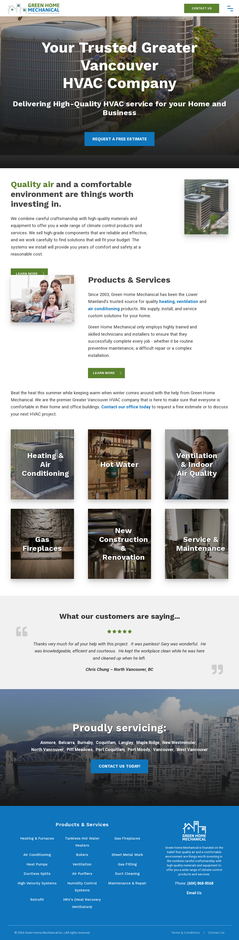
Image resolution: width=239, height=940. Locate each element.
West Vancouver (192, 749)
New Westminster (179, 742)
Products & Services (129, 280)
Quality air (32, 184)
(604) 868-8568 (200, 883)
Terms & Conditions (185, 932)
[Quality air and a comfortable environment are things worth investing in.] (206, 206)
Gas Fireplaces (127, 838)
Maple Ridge (147, 742)
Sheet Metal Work (127, 855)
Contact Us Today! (119, 766)
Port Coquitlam (110, 749)
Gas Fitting (127, 864)
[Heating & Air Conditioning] (42, 464)
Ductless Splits (37, 874)
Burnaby (85, 742)
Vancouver (163, 749)
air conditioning (104, 308)
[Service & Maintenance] (196, 544)
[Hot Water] (119, 464)
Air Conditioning (37, 855)
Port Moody (139, 749)
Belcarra (66, 742)
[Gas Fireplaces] (42, 544)
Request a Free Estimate (119, 139)
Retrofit (37, 899)
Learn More (27, 273)
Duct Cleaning (127, 874)
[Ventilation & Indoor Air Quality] (196, 464)
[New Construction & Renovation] (119, 544)
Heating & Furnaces (37, 838)
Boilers (82, 855)
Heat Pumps (37, 864)
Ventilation (82, 864)
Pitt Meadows (80, 749)
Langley (126, 742)
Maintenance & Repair (127, 883)
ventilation (187, 301)
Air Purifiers (82, 874)
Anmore (48, 742)
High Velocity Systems (37, 883)
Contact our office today (126, 406)
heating (167, 301)
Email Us (194, 893)
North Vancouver (47, 749)
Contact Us (202, 8)
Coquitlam (106, 742)
